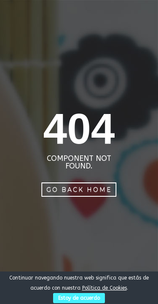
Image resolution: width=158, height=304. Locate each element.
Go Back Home (79, 189)
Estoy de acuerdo (79, 298)
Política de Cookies (104, 288)
